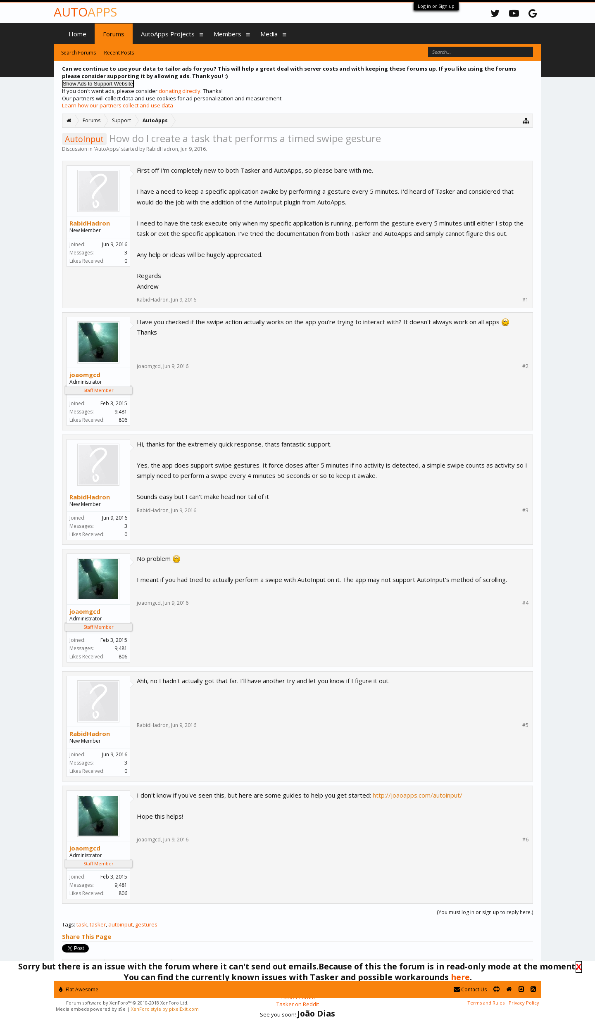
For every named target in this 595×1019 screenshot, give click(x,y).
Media (269, 34)
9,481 (120, 411)
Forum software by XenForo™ (127, 1003)
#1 (525, 300)
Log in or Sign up (436, 6)
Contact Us (470, 989)
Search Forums (78, 52)
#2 (525, 366)
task (81, 924)
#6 (525, 839)
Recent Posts (119, 52)
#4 (525, 603)
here (460, 977)
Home (77, 34)
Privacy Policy (524, 1003)
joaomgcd (84, 375)
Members (227, 34)
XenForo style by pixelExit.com (165, 1009)
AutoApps (107, 148)
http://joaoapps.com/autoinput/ (417, 795)
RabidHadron (162, 148)
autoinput (120, 924)
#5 (525, 725)
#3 (525, 510)
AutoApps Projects (168, 34)
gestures (146, 924)
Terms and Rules (486, 1003)
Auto (85, 11)
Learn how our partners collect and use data (117, 105)
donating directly (179, 91)
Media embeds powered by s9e (91, 1009)
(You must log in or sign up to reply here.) (485, 912)
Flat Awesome (78, 989)
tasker (98, 924)
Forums (113, 34)
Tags (68, 924)
